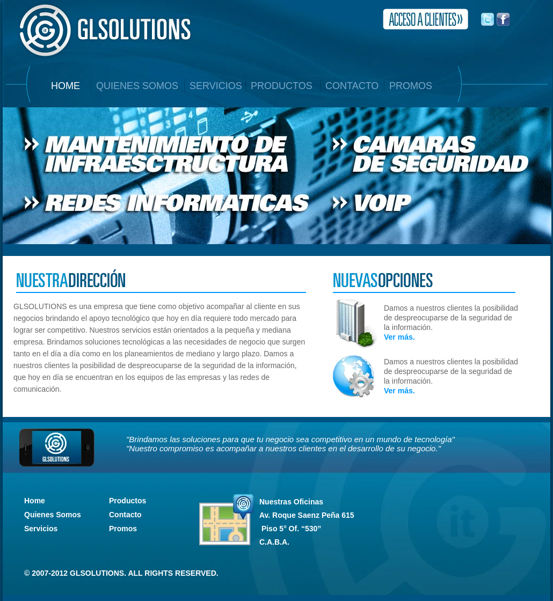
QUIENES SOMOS (137, 85)
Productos (127, 500)
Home (34, 500)
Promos (123, 528)
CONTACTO (352, 85)
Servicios (40, 528)
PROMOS (410, 85)
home (65, 85)
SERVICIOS (216, 85)
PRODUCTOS (281, 85)
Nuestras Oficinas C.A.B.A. (306, 521)
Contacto (125, 514)
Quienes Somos (52, 514)
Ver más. (399, 337)
